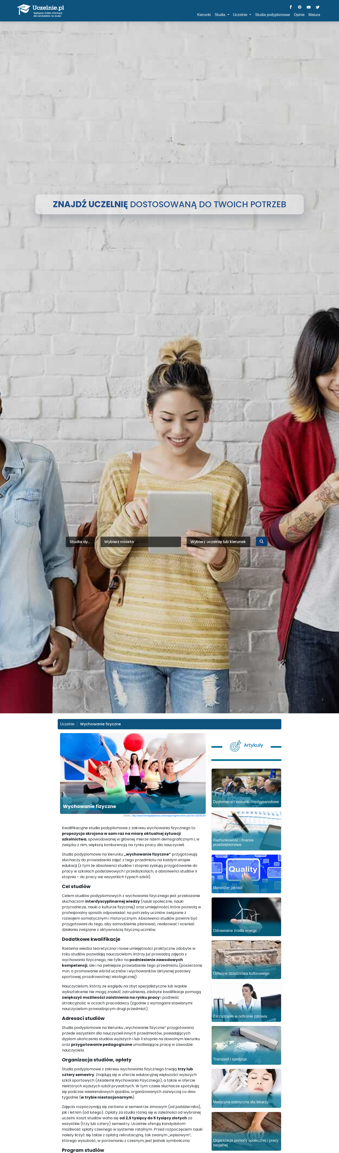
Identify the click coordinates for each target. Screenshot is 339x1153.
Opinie (299, 15)
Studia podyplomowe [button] (272, 15)
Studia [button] (220, 15)
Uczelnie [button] (241, 15)
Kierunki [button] (204, 15)
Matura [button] (314, 15)
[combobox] (80, 542)
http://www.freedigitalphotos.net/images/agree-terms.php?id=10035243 (169, 815)
